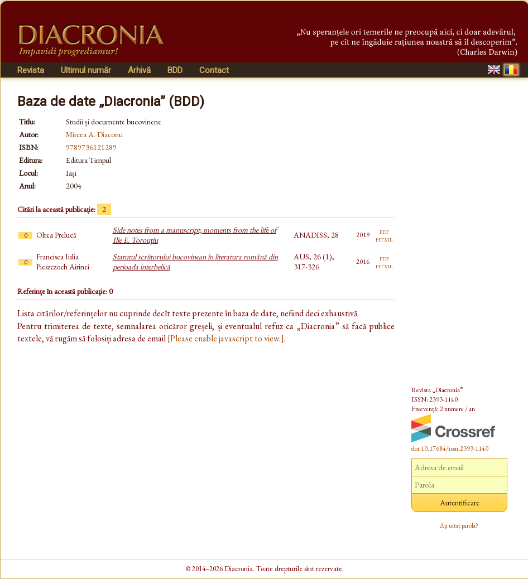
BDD (175, 70)
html (384, 239)
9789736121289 (91, 147)
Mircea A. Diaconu (94, 134)
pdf (384, 231)
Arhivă (139, 70)
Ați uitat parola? (459, 525)
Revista (30, 70)
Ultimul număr (86, 70)
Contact (214, 70)
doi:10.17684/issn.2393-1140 (449, 448)
